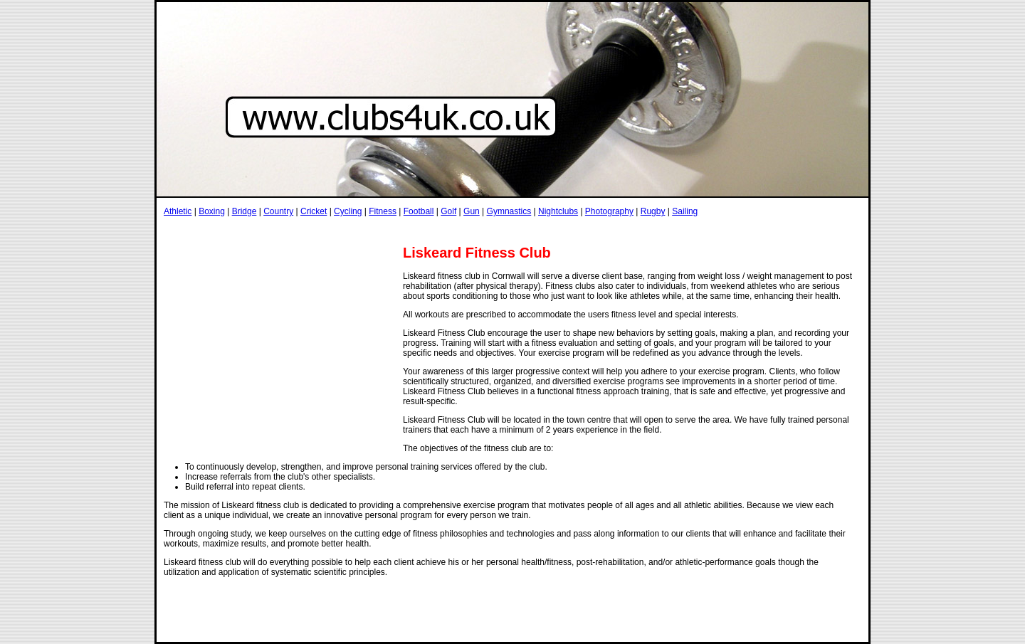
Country (278, 211)
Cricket (313, 211)
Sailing (685, 211)
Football (419, 211)
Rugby (653, 211)
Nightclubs (558, 211)
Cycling (348, 211)
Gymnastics (509, 211)
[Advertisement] (423, 230)
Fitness (382, 211)
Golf (448, 211)
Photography (609, 211)
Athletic (177, 211)
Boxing (212, 211)
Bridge (244, 211)
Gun (471, 211)
